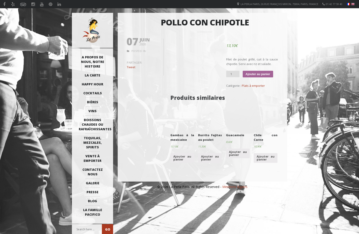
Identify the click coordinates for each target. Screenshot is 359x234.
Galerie (92, 183)
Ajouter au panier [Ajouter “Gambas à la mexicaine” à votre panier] (182, 157)
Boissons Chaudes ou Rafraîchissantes (94, 124)
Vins (92, 111)
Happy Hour (92, 84)
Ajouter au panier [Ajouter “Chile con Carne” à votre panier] (266, 157)
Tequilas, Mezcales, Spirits (92, 142)
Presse (92, 192)
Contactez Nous (92, 171)
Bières (92, 102)
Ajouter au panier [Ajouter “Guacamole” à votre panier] (238, 153)
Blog (92, 201)
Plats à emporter (253, 86)
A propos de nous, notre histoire (92, 61)
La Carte (92, 75)
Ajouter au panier (258, 74)
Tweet (131, 67)
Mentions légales (234, 187)
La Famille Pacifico (92, 212)
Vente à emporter (92, 158)
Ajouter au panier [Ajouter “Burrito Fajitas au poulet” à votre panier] (210, 157)
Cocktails (92, 93)
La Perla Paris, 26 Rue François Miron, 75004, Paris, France (279, 4)
